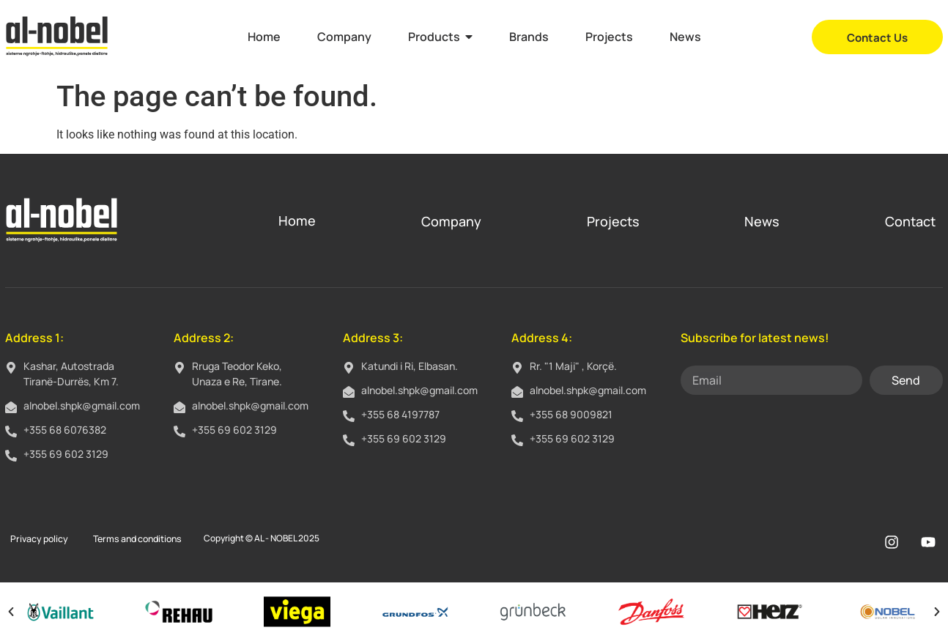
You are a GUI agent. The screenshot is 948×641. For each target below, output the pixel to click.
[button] (11, 612)
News (761, 221)
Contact (910, 221)
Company (451, 221)
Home (297, 220)
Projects (613, 221)
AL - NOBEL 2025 (281, 538)
